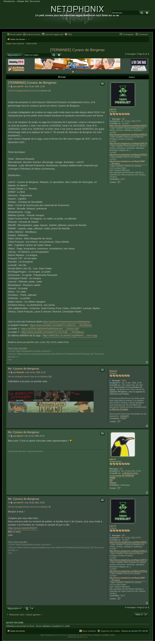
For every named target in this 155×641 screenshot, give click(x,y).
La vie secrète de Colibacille (121, 476)
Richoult (113, 371)
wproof (112, 459)
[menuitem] (31, 34)
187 (120, 469)
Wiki (27, 1)
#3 (9, 436)
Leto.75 (112, 110)
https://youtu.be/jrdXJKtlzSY (22, 528)
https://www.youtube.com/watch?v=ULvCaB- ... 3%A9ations (52, 332)
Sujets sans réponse (15, 43)
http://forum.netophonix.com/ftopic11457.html (129, 143)
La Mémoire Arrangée (118, 409)
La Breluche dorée (130, 473)
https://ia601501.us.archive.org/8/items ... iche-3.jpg (70, 335)
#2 (9, 372)
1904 (124, 381)
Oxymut (112, 483)
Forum (21, 1)
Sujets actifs (31, 43)
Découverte (35, 1)
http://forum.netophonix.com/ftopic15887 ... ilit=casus (127, 162)
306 (123, 119)
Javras (112, 389)
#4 (9, 503)
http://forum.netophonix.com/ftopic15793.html (129, 155)
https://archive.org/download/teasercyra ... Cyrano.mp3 (50, 328)
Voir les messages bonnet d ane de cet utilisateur (28, 91)
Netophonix (9, 1)
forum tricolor (61, 635)
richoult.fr (124, 416)
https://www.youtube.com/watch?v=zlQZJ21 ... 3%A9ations (61, 325)
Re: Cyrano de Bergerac (23, 368)
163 (111, 480)
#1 (9, 86)
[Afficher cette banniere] (73, 72)
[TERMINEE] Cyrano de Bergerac (77, 50)
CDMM (112, 478)
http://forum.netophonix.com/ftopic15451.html (129, 135)
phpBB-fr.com (82, 637)
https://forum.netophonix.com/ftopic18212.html (129, 126)
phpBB (83, 635)
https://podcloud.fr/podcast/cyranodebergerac (66, 321)
